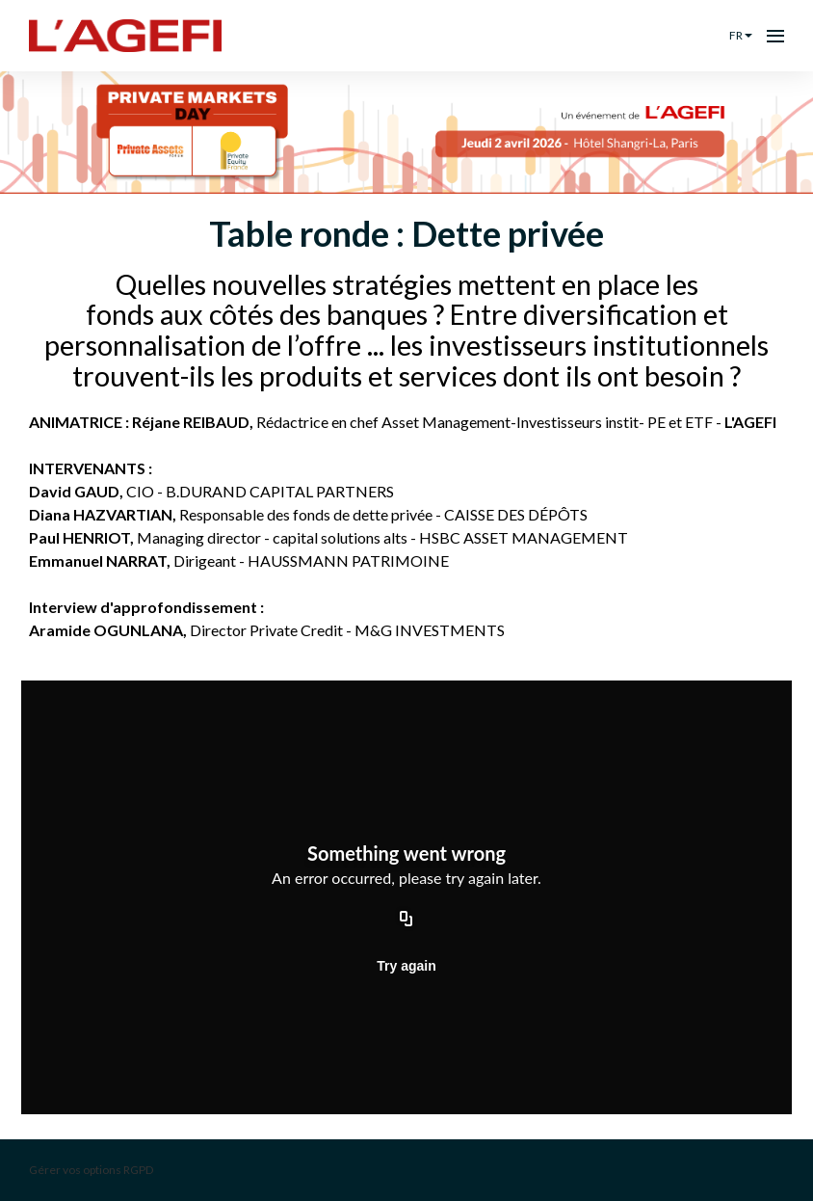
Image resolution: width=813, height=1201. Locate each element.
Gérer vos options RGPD (91, 1169)
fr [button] (740, 35)
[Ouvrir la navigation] (775, 35)
